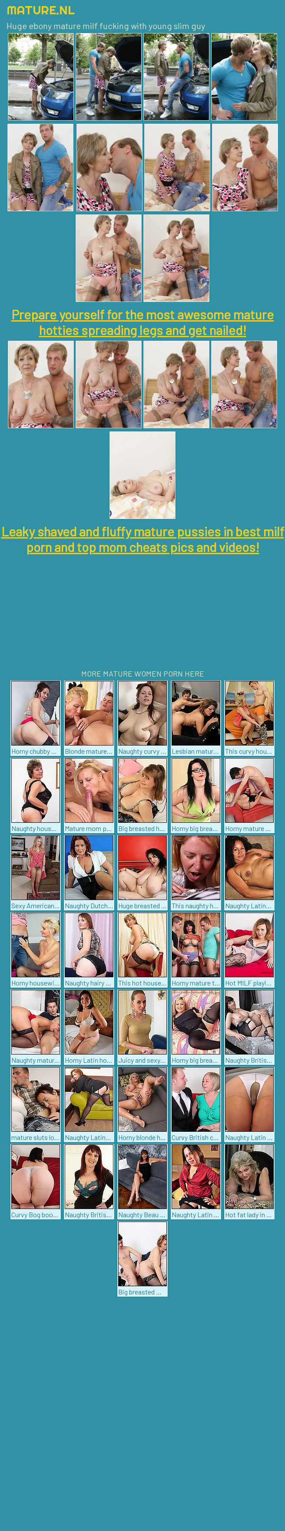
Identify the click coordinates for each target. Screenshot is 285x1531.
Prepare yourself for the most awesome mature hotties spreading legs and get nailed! (142, 322)
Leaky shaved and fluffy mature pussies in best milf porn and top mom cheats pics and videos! (142, 539)
